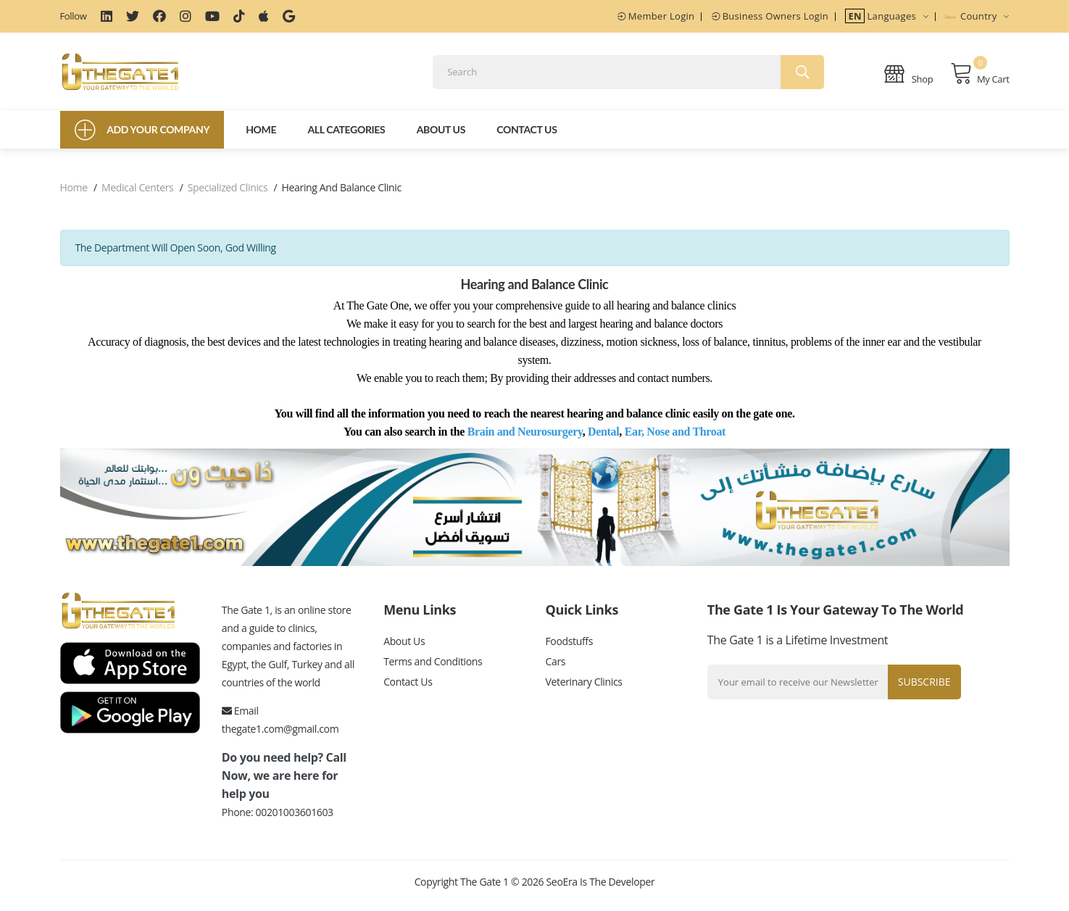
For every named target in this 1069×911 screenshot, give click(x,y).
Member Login (655, 15)
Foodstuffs (568, 649)
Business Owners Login (770, 15)
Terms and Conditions (432, 671)
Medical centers (137, 194)
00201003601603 (294, 819)
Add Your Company (142, 137)
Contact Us (526, 136)
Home (261, 136)
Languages (886, 16)
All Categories (346, 136)
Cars (555, 671)
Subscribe (921, 689)
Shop (908, 77)
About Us (441, 136)
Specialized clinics (228, 194)
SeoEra (562, 889)
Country (977, 15)
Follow (73, 15)
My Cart (979, 77)
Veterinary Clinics (583, 692)
